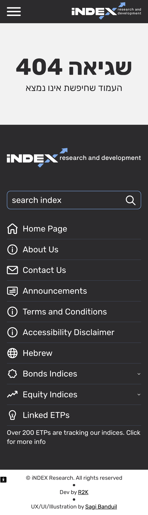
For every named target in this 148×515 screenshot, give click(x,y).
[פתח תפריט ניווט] (14, 12)
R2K (83, 492)
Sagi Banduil (101, 506)
